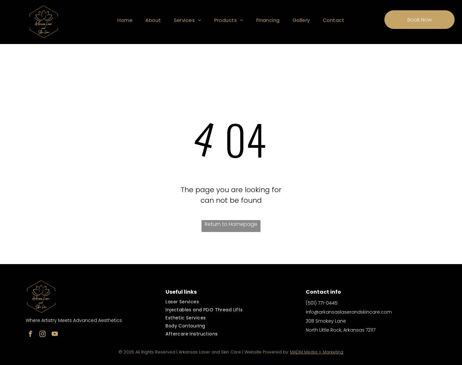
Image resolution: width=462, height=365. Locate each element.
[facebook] (30, 334)
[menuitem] (125, 20)
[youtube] (54, 334)
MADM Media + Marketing (316, 352)
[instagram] (42, 334)
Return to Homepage (231, 224)
